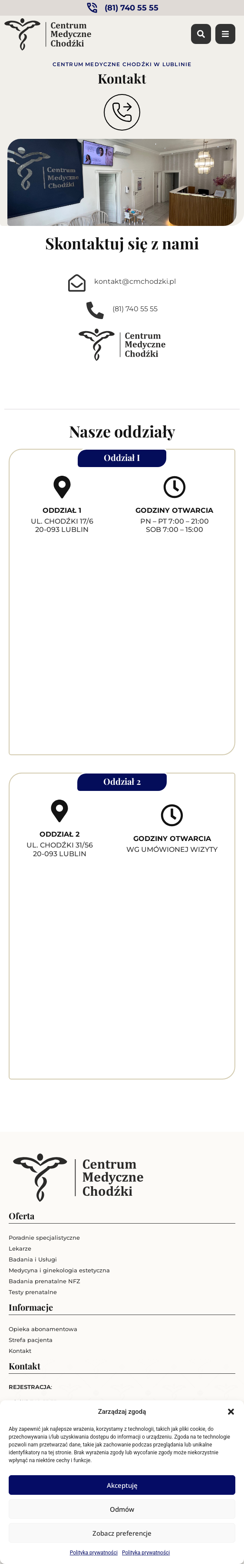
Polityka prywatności (94, 1553)
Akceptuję (122, 1485)
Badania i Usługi (33, 1259)
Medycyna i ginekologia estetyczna (59, 1270)
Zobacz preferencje (122, 1533)
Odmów (122, 1509)
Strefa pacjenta (31, 1339)
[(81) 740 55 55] (95, 310)
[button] (231, 1411)
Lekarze (20, 1248)
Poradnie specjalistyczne (44, 1237)
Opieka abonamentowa (43, 1328)
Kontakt (20, 1350)
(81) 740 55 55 (135, 309)
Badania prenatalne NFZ (44, 1281)
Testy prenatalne (33, 1291)
